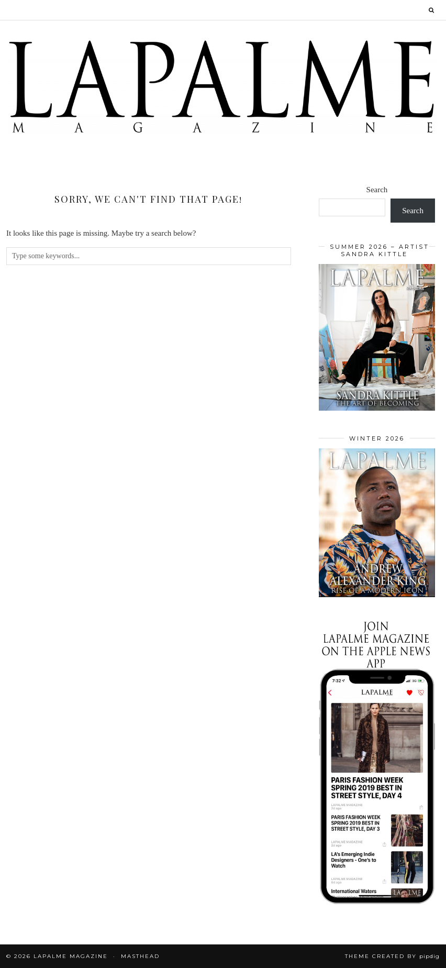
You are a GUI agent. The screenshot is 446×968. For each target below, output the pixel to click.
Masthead (140, 956)
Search (377, 189)
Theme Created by (392, 956)
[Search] (432, 10)
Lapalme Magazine (71, 956)
